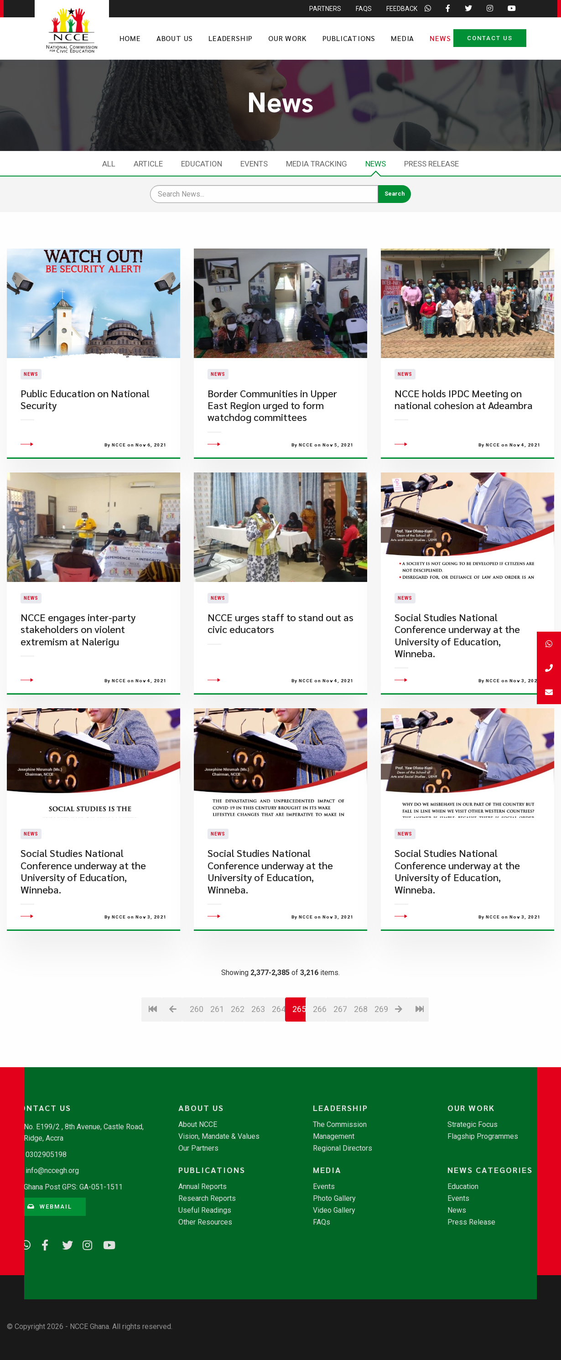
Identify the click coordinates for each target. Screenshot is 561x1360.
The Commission (340, 1124)
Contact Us (490, 38)
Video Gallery (334, 1210)
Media (402, 38)
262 (237, 1063)
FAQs (321, 1222)
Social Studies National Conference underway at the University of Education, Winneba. (457, 689)
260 (196, 1063)
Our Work (287, 38)
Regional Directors (342, 1148)
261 (216, 1063)
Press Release (431, 163)
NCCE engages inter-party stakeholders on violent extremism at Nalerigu (78, 683)
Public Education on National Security (85, 426)
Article (148, 163)
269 (381, 1063)
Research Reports (207, 1198)
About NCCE (197, 1124)
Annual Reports (202, 1186)
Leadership (230, 38)
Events (254, 163)
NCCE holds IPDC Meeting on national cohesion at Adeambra (464, 426)
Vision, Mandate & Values (219, 1136)
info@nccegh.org (52, 1170)
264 (278, 1063)
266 (319, 1063)
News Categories (490, 1170)
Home (130, 38)
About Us (174, 38)
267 (340, 1063)
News (440, 38)
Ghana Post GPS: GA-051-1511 (73, 1187)
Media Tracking (316, 163)
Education (201, 163)
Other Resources (205, 1222)
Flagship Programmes (482, 1136)
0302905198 (46, 1154)
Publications (349, 38)
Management (333, 1136)
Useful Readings (204, 1210)
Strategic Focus (472, 1124)
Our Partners (198, 1148)
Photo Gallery (334, 1198)
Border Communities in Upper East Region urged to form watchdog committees (272, 432)
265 (299, 1063)
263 (258, 1063)
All (108, 163)
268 (360, 1063)
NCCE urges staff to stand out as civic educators (280, 677)
